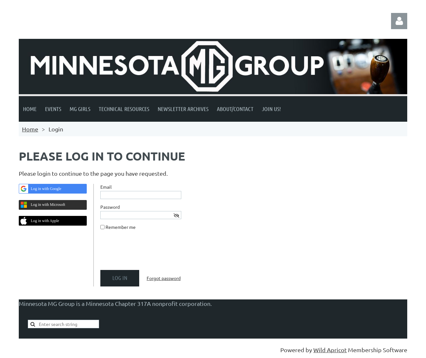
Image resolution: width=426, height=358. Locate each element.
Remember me (121, 227)
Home (30, 129)
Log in (399, 21)
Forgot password (164, 278)
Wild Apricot (330, 349)
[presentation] (149, 252)
